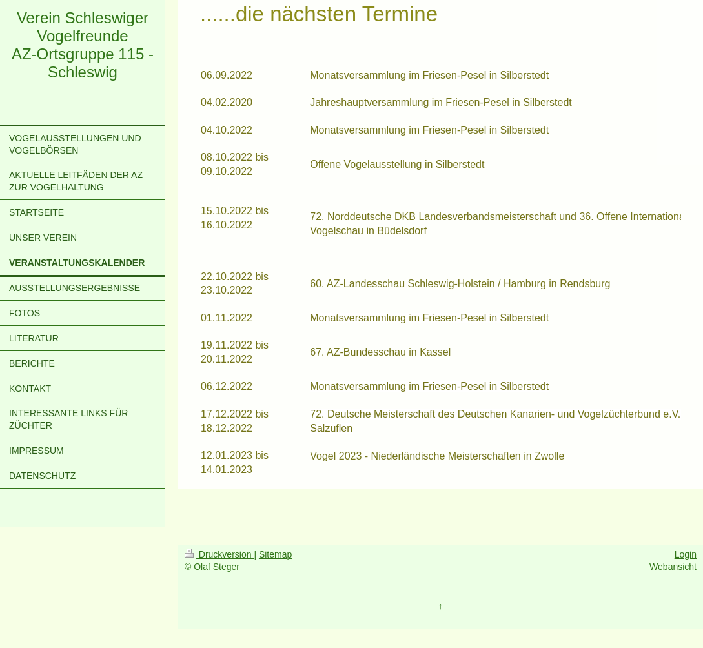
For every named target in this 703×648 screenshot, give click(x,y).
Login (686, 554)
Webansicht (673, 567)
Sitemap (275, 554)
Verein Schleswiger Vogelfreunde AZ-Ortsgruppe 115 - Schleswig (83, 45)
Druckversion (219, 554)
